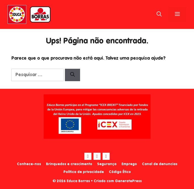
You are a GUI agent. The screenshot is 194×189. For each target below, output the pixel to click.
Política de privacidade (83, 172)
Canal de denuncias (159, 164)
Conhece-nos (29, 164)
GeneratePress (128, 181)
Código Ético (120, 172)
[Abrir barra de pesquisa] (159, 14)
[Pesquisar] (72, 75)
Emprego (129, 164)
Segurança (106, 164)
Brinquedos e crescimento (69, 164)
